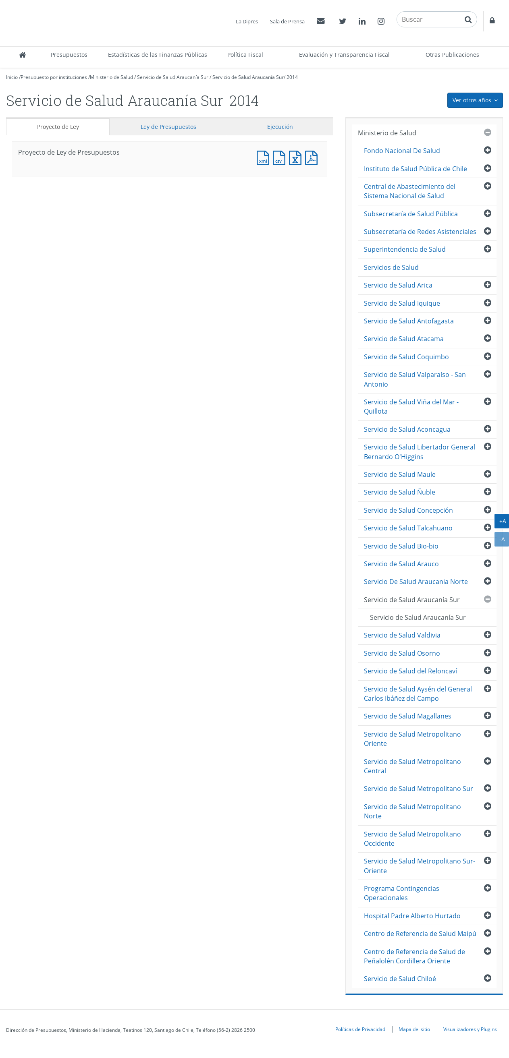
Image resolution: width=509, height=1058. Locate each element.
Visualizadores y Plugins (470, 1029)
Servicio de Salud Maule (400, 474)
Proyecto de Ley (58, 126)
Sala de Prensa (287, 21)
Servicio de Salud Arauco (401, 563)
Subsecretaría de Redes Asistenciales (420, 231)
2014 (292, 77)
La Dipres (247, 21)
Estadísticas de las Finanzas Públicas (157, 54)
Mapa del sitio (414, 1029)
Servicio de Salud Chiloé (400, 978)
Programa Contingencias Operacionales (401, 893)
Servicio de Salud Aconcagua (407, 429)
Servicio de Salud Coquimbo (406, 356)
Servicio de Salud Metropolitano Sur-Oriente (419, 866)
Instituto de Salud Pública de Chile (415, 168)
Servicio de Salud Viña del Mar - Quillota (411, 407)
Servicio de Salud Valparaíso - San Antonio (415, 379)
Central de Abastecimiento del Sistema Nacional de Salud (409, 191)
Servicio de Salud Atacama (404, 338)
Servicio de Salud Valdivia (402, 635)
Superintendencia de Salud (405, 249)
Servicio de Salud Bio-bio (401, 546)
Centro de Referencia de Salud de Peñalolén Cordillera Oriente (414, 956)
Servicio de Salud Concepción (408, 510)
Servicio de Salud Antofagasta (409, 321)
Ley (168, 126)
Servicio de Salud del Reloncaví (410, 671)
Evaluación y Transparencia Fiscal (344, 54)
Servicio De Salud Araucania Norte (416, 581)
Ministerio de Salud (111, 77)
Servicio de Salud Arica (398, 285)
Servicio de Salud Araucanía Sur (172, 77)
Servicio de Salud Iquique (402, 303)
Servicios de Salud (391, 267)
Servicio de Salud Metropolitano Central (412, 766)
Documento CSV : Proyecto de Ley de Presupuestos (281, 157)
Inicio (12, 77)
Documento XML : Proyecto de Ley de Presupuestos (265, 157)
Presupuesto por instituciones (54, 77)
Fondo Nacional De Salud (402, 150)
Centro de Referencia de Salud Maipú (420, 933)
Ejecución (280, 126)
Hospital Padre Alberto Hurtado (412, 915)
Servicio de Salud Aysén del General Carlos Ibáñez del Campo (418, 694)
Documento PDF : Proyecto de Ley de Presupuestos (313, 157)
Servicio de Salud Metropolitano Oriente (412, 739)
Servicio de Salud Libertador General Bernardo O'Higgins (419, 452)
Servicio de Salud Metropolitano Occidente (412, 839)
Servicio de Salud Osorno (402, 653)
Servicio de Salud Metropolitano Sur (418, 788)
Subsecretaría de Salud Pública (411, 213)
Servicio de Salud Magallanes (407, 716)
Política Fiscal (245, 54)
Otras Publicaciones (452, 54)
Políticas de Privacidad (360, 1029)
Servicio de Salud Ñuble (399, 492)
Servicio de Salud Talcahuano (408, 528)
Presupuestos (69, 54)
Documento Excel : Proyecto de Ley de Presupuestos (297, 157)
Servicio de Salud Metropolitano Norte (412, 811)
